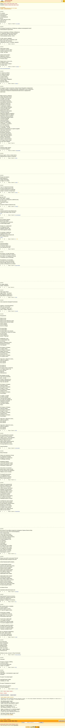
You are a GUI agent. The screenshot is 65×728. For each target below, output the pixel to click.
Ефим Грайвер (18, 150)
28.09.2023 (1, 46)
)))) (15, 553)
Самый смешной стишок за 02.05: (7, 697)
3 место (8, 691)
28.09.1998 (1, 670)
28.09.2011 (1, 282)
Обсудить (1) (10, 23)
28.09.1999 (1, 657)
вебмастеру (13, 724)
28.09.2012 (1, 251)
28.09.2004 (1, 528)
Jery (15, 601)
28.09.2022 (1, 71)
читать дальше (10, 714)
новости (17, 724)
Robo (16, 667)
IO (15, 479)
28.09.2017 (1, 185)
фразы (13, 3)
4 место (11, 691)
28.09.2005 (1, 482)
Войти (6, 1)
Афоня (16, 297)
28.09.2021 (1, 86)
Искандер (16, 206)
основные (4, 719)
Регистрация (9, 1)
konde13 (16, 182)
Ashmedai (17, 66)
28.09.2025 (1, 11)
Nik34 (16, 430)
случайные (8, 719)
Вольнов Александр (18, 654)
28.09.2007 (1, 433)
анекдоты (4, 3)
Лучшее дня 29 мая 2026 (8, 0)
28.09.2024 (1, 26)
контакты (7, 724)
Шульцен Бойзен (17, 265)
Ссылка (9, 287)
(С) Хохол (16, 688)
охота (1, 213)
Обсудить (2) (10, 150)
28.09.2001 (1, 604)
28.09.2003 (1, 556)
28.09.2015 (1, 209)
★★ (19, 66)
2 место (4, 691)
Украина (1, 237)
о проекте (10, 724)
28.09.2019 (1, 153)
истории (8, 3)
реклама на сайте (2, 724)
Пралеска (16, 83)
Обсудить (9, 83)
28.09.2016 (1, 195)
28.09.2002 (1, 594)
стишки (16, 3)
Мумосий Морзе (17, 511)
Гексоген (16, 192)
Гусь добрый (18, 23)
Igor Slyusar (16, 591)
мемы (11, 3)
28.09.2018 (1, 175)
